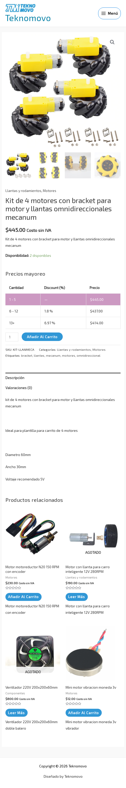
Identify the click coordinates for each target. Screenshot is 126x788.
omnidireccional (88, 355)
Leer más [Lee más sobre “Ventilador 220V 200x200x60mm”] (16, 712)
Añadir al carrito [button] (23, 596)
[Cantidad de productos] (11, 336)
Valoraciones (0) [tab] (18, 387)
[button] (112, 42)
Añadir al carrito (42, 336)
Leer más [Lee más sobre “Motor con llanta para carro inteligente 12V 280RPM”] (76, 596)
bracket (26, 355)
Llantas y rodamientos (23, 190)
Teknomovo (28, 17)
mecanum (53, 355)
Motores (49, 190)
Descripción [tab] (14, 377)
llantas (39, 355)
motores (68, 355)
